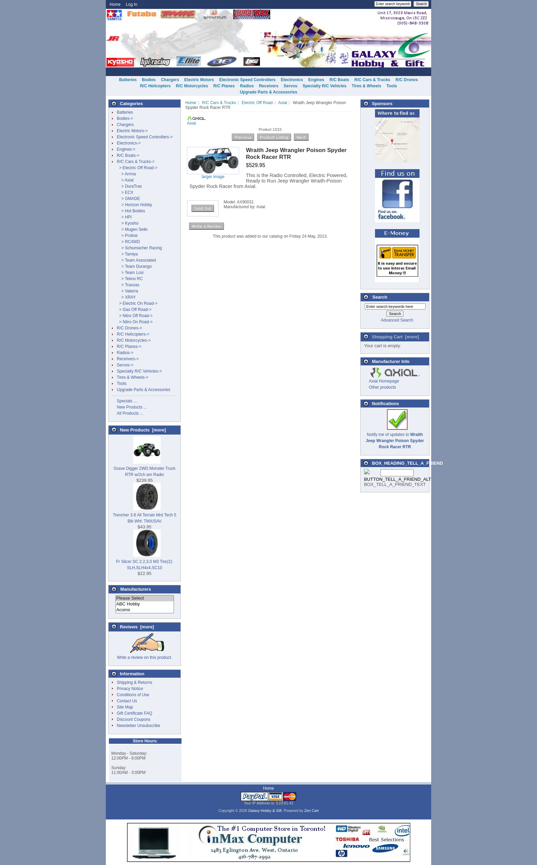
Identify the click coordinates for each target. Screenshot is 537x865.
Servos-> (125, 365)
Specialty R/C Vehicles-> (139, 371)
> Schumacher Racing (139, 248)
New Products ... (132, 407)
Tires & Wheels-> (132, 377)
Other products (382, 387)
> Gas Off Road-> (134, 309)
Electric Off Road (257, 102)
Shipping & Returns (134, 682)
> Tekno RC (130, 278)
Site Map (125, 707)
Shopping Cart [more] (395, 336)
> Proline (127, 235)
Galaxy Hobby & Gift (265, 810)
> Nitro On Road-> (135, 321)
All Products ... (130, 413)
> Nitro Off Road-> (135, 315)
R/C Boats (339, 79)
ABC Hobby (145, 604)
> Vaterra (127, 291)
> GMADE (128, 198)
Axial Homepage (384, 381)
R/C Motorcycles (192, 86)
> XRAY (126, 297)
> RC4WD (128, 241)
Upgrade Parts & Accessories (268, 92)
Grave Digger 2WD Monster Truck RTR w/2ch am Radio (145, 468)
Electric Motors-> (132, 130)
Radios (247, 86)
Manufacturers (135, 589)
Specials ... (127, 401)
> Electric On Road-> (137, 303)
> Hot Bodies (131, 211)
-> (135, 161)
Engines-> (126, 149)
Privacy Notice (130, 688)
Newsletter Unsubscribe (138, 725)
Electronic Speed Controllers (247, 79)
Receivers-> (128, 358)
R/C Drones (407, 79)
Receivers (268, 86)
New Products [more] (143, 429)
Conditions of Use (133, 694)
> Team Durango (134, 266)
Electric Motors (199, 79)
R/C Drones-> (129, 328)
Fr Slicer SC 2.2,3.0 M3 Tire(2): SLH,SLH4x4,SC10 (144, 561)
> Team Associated (136, 260)
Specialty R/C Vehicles (325, 86)
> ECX (125, 192)
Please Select (145, 598)
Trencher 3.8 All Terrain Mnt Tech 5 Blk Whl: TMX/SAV (144, 515)
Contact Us (127, 701)
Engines (316, 79)
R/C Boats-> (128, 155)
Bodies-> (125, 118)
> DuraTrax (129, 186)
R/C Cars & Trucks (219, 102)
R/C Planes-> (129, 346)
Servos (290, 86)
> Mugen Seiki (132, 229)
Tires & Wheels (366, 86)
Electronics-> (129, 143)
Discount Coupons (133, 719)
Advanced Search (397, 320)
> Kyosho (128, 223)
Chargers (170, 79)
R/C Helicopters (155, 86)
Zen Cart (311, 810)
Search (379, 297)
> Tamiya (127, 254)
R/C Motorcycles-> (134, 340)
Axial (282, 102)
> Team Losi (130, 272)
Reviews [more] (137, 626)
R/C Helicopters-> (133, 334)
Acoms (145, 610)
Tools (391, 86)
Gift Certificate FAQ (134, 713)
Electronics (292, 79)
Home (115, 4)
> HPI (124, 217)
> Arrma (126, 174)
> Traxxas (128, 285)
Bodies (149, 79)
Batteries (128, 79)
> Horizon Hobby (134, 204)
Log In (131, 4)
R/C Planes (224, 86)
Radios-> (125, 352)
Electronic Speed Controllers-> (145, 137)
